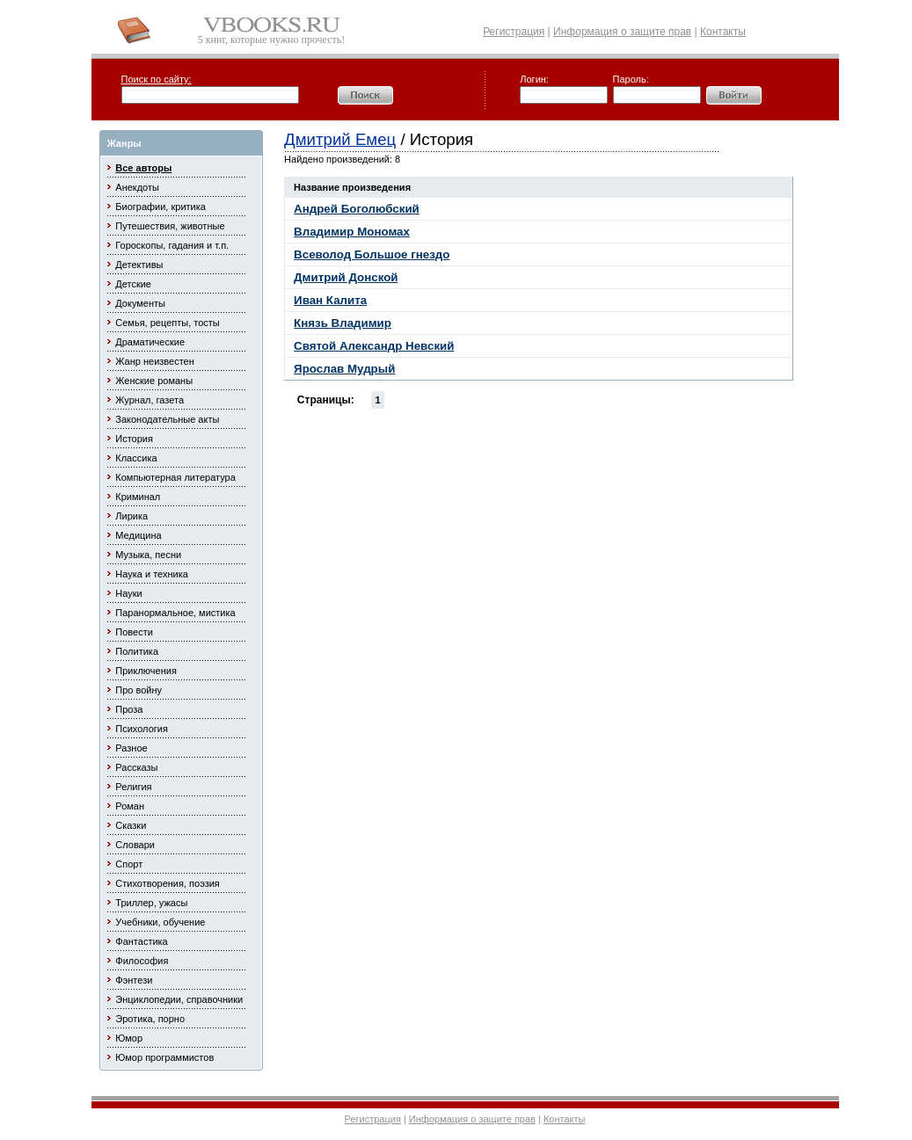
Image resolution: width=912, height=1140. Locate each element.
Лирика (131, 516)
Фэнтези (133, 980)
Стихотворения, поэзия (167, 883)
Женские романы (154, 380)
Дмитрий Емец (340, 139)
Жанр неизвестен (154, 361)
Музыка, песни (148, 554)
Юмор (128, 1038)
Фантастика (141, 941)
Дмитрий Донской (346, 277)
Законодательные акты (167, 419)
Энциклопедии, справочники (179, 999)
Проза (128, 709)
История (134, 438)
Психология (141, 728)
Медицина (138, 535)
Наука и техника (151, 574)
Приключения (146, 670)
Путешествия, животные (169, 226)
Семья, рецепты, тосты (167, 322)
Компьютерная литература (175, 477)
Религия (133, 786)
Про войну (138, 690)
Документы (140, 303)
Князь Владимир (342, 323)
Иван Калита (330, 300)
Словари (135, 844)
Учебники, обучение (160, 922)
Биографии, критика (160, 206)
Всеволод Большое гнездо (371, 254)
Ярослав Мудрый (344, 368)
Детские (133, 284)
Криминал (137, 496)
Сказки (130, 825)
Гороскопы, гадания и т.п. (172, 245)
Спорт (128, 864)
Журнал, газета (149, 400)
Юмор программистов (164, 1057)
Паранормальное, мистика (175, 612)
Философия (141, 960)
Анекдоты (137, 187)
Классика (136, 458)
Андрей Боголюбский (357, 208)
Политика (136, 651)
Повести (134, 632)
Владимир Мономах (352, 231)
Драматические (150, 342)
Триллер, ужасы (151, 902)
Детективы (139, 264)
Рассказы (136, 767)
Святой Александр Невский (374, 345)
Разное (131, 748)
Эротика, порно (150, 1018)
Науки (128, 593)
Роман (129, 806)
